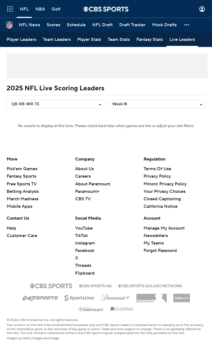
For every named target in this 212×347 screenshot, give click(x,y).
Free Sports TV (22, 184)
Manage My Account (164, 228)
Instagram (85, 243)
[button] (187, 25)
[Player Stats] (89, 39)
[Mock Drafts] (164, 25)
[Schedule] (76, 25)
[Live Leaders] (182, 39)
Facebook (84, 250)
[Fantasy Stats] (149, 39)
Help (11, 228)
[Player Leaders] (21, 39)
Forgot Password (160, 250)
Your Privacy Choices (165, 191)
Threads (83, 265)
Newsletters (156, 235)
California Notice (160, 206)
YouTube (84, 228)
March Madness (22, 199)
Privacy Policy (157, 176)
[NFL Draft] (102, 25)
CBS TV (83, 199)
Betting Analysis (23, 191)
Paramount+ (87, 191)
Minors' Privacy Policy (165, 184)
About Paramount (92, 184)
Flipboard (85, 273)
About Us (84, 169)
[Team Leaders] (56, 39)
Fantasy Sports (21, 176)
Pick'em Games (22, 169)
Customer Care (22, 235)
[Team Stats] (118, 39)
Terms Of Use (157, 169)
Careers (83, 176)
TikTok (81, 235)
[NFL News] (29, 25)
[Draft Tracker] (132, 25)
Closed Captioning (162, 199)
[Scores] (53, 25)
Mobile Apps (19, 206)
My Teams (154, 243)
